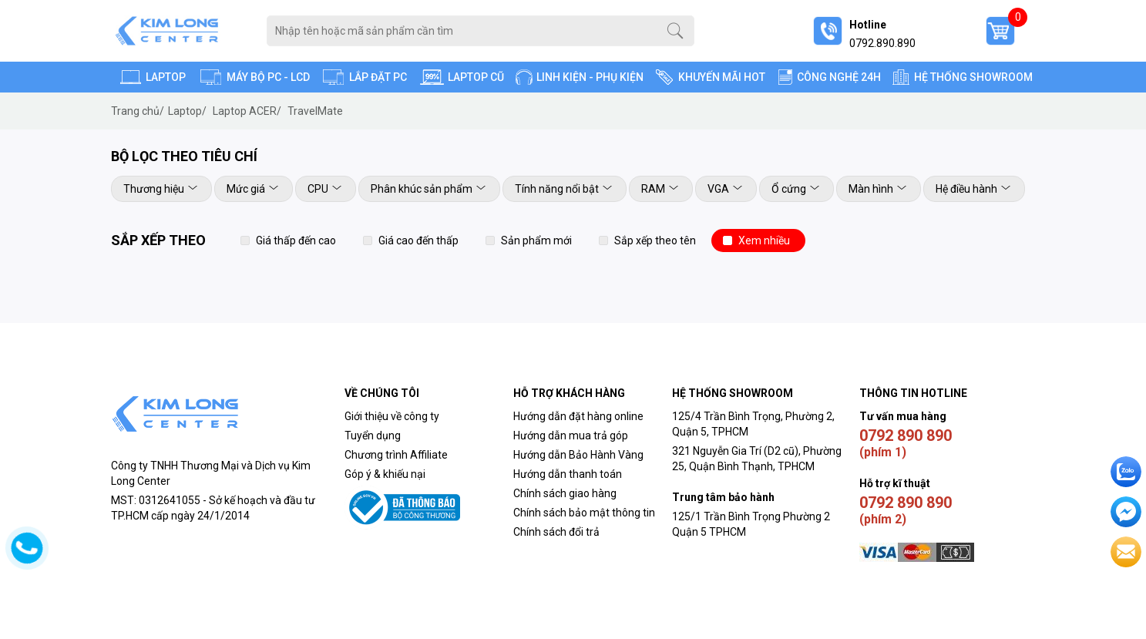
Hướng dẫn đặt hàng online (578, 416)
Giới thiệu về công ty (391, 416)
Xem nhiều (764, 240)
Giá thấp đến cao (296, 240)
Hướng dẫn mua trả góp (570, 435)
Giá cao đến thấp (418, 240)
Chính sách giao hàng (565, 493)
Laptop (187, 111)
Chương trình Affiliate (396, 455)
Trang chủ (137, 111)
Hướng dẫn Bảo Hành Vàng (578, 455)
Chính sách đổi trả (557, 532)
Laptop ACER (247, 111)
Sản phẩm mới (536, 240)
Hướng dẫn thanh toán (567, 474)
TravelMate (315, 111)
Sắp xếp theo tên (655, 240)
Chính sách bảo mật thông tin (584, 512)
